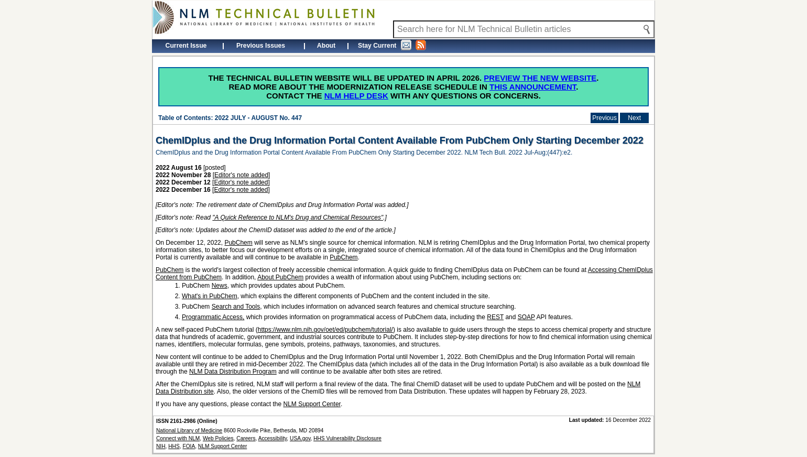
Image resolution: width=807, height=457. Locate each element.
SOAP (526, 317)
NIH (161, 446)
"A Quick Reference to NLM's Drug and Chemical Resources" (297, 217)
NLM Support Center (312, 404)
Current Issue (186, 45)
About (326, 45)
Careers (245, 438)
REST (495, 317)
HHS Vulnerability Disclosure (347, 438)
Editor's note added (241, 175)
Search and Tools (236, 306)
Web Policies (218, 438)
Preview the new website (540, 77)
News (219, 285)
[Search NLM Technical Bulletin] (524, 29)
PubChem (238, 242)
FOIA (188, 446)
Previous (604, 118)
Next (634, 118)
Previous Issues (260, 45)
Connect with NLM (178, 438)
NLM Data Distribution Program (233, 371)
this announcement (532, 86)
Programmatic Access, (213, 317)
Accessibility (272, 438)
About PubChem (280, 277)
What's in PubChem (209, 296)
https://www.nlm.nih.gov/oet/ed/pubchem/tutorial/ (325, 329)
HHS (174, 446)
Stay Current (392, 45)
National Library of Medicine (189, 430)
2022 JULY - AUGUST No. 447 (258, 118)
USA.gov (300, 438)
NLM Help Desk (356, 95)
